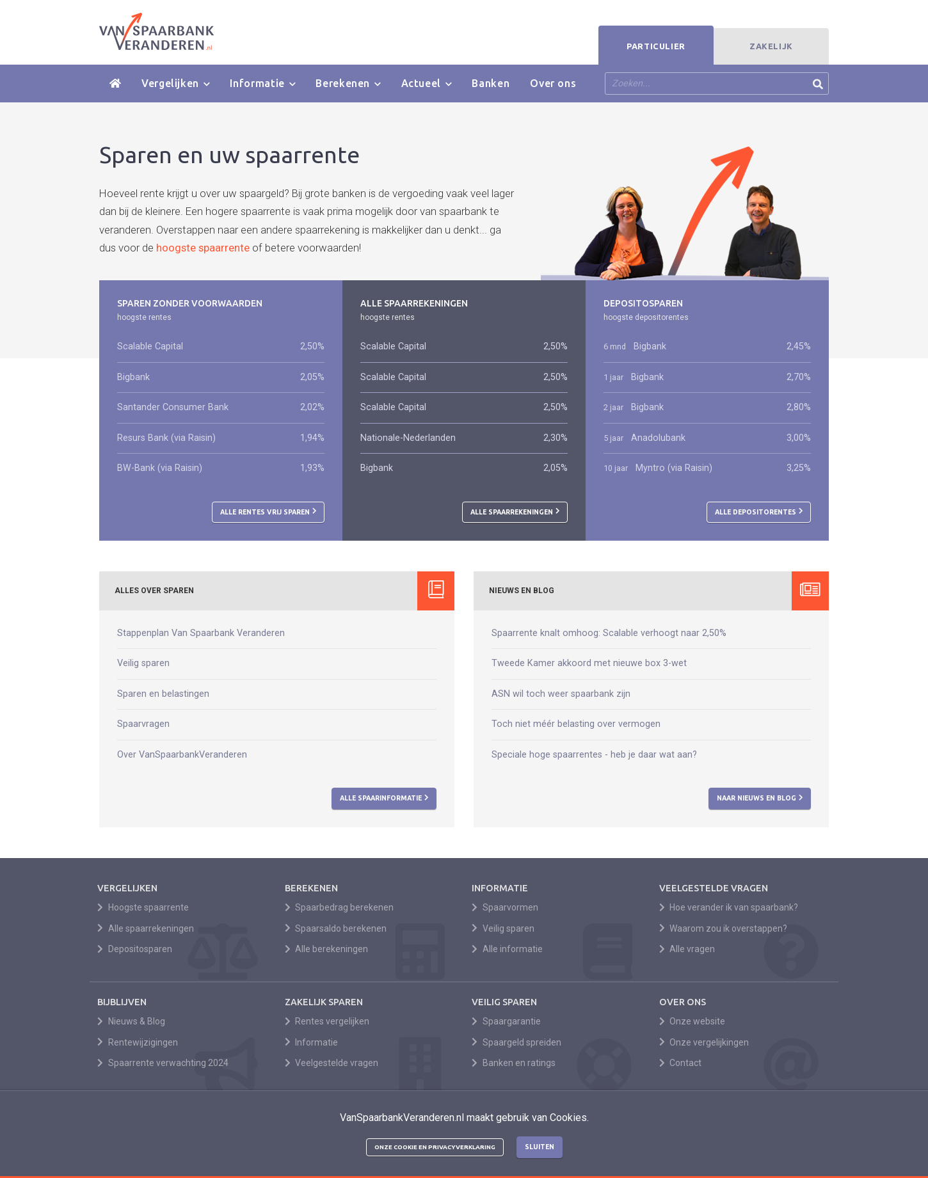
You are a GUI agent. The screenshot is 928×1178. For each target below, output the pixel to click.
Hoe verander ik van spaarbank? (729, 907)
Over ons (553, 83)
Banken (490, 83)
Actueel (426, 83)
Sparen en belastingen (163, 693)
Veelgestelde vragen (332, 1063)
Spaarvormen (505, 907)
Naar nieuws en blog (760, 798)
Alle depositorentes (759, 511)
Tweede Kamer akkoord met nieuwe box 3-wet (589, 663)
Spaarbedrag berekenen (339, 907)
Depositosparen (134, 949)
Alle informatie (507, 949)
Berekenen (348, 83)
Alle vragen (687, 949)
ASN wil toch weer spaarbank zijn (561, 693)
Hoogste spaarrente (143, 907)
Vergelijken (175, 83)
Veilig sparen (143, 663)
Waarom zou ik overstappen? (723, 928)
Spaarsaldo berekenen (336, 928)
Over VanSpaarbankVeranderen (182, 754)
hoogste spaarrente (203, 247)
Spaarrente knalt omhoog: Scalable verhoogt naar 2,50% (609, 633)
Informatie (262, 83)
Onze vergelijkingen (704, 1042)
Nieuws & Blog (131, 1021)
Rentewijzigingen (137, 1042)
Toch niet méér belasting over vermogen (576, 724)
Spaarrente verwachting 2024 (162, 1063)
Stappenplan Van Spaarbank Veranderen (201, 633)
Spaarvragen (143, 724)
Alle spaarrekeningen (515, 511)
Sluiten (539, 1146)
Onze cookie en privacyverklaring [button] (434, 1146)
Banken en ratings (514, 1063)
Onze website (692, 1021)
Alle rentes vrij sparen (268, 511)
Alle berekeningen (327, 949)
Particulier (656, 46)
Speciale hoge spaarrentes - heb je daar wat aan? (594, 754)
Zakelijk (771, 46)
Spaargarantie (506, 1021)
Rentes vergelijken (327, 1021)
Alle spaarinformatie (384, 798)
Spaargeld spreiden (516, 1042)
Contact (680, 1063)
